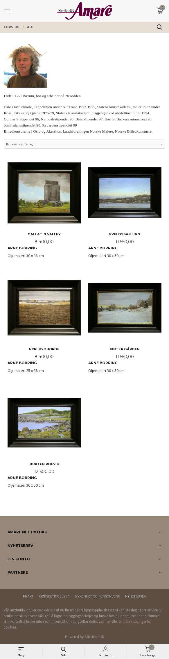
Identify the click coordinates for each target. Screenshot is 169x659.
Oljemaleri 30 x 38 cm (44, 210)
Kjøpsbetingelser (54, 596)
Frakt (28, 596)
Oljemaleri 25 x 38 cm (44, 325)
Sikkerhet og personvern (97, 596)
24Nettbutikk (94, 636)
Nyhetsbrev (135, 596)
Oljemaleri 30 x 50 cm (124, 210)
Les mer (105, 621)
